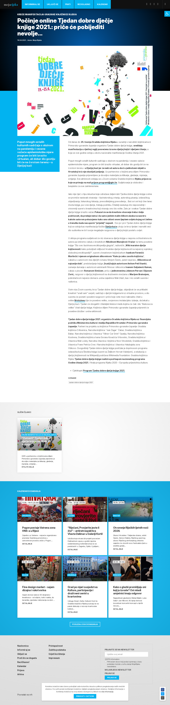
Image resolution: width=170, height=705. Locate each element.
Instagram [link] (158, 4)
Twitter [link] (151, 4)
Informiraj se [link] (32, 4)
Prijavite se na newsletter (119, 649)
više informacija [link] (107, 692)
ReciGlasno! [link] (23, 662)
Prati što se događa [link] (27, 658)
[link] (167, 14)
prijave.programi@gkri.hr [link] (104, 182)
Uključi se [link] (52, 4)
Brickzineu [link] (79, 300)
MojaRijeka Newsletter (118, 670)
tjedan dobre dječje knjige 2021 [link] (81, 382)
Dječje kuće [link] (111, 226)
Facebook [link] (147, 4)
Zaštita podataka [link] (57, 650)
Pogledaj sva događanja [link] (85, 624)
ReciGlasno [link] (84, 4)
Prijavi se (110, 673)
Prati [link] (68, 4)
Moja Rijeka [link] (37, 40)
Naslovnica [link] (23, 646)
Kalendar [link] (102, 4)
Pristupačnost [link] (56, 646)
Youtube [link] (155, 4)
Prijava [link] (20, 670)
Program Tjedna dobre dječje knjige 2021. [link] (104, 370)
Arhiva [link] (20, 674)
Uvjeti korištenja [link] (57, 654)
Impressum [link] (54, 658)
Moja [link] (11, 4)
